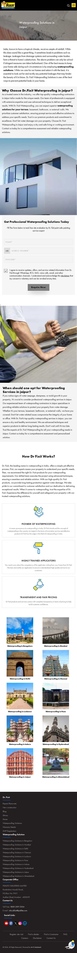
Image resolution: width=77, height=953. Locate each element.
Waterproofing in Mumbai (55, 646)
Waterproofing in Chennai (55, 678)
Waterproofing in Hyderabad (56, 744)
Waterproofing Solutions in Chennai (17, 852)
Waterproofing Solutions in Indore (16, 864)
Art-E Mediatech (36, 947)
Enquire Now (38, 287)
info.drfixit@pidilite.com (18, 910)
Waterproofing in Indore (20, 744)
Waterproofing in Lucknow (20, 711)
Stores (5, 819)
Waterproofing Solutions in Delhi (15, 848)
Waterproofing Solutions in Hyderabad (18, 868)
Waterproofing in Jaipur (20, 777)
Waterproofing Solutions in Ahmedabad (18, 876)
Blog (4, 811)
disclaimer (65, 275)
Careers (24, 938)
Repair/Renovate (9, 803)
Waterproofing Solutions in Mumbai (17, 844)
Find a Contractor (51, 934)
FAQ (65, 934)
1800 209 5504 (17, 906)
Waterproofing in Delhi (20, 678)
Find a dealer (33, 934)
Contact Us (51, 938)
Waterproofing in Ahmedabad (55, 777)
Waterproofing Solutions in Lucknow (17, 856)
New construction (9, 807)
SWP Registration (9, 831)
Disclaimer (37, 938)
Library (5, 815)
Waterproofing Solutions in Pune (15, 860)
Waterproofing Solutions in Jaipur (16, 872)
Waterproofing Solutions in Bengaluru (17, 840)
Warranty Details (9, 827)
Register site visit (16, 934)
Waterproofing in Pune (56, 711)
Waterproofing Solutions (12, 823)
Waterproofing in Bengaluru (19, 646)
